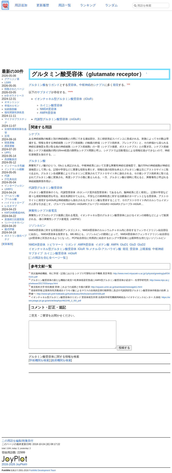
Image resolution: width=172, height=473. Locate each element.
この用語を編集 (11, 440)
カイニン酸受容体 (51, 105)
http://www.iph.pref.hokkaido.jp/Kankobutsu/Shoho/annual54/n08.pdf (71, 293)
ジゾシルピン (37, 225)
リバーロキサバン (14, 222)
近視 (7, 135)
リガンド (54, 84)
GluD (133, 244)
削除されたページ (14, 89)
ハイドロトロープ (14, 202)
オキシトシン (12, 102)
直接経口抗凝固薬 (14, 219)
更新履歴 (42, 5)
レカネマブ (11, 206)
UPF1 (8, 152)
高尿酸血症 (11, 159)
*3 (69, 91)
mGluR (75, 119)
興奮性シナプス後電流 (43, 210)
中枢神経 (84, 84)
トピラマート (55, 244)
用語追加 (21, 5)
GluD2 (141, 244)
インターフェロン (14, 185)
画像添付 (27, 440)
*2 (129, 84)
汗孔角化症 (11, 179)
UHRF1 (9, 189)
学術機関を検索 (39, 360)
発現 (115, 84)
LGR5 (8, 82)
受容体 (72, 84)
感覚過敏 (9, 145)
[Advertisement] (86, 38)
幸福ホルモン (12, 105)
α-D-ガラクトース (14, 95)
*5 (72, 91)
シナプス (98, 84)
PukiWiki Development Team (42, 470)
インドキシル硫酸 (14, 169)
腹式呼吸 (9, 229)
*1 (127, 84)
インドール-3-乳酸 (15, 165)
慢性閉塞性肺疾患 (14, 112)
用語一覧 (64, 5)
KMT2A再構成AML (15, 212)
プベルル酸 (11, 199)
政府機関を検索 (61, 360)
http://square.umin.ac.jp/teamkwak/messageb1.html (116, 287)
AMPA (115, 244)
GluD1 (124, 244)
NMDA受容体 (48, 109)
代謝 (7, 175)
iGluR (88, 98)
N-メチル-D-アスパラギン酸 (103, 248)
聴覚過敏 (9, 142)
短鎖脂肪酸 (11, 109)
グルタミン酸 (37, 84)
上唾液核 (145, 248)
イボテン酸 (102, 244)
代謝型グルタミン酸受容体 (51, 119)
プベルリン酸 (12, 195)
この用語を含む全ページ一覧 (47, 257)
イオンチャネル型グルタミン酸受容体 (58, 98)
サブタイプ (44, 92)
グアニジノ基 (12, 79)
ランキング (88, 5)
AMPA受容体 (48, 112)
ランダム (111, 5)
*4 (70, 91)
